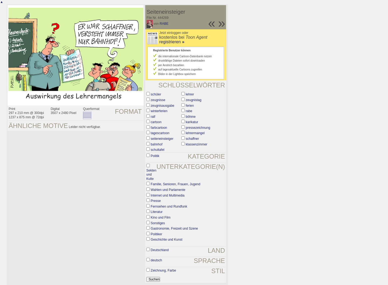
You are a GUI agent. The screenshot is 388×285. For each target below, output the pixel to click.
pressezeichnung (198, 128)
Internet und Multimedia (167, 195)
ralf (153, 117)
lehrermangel (195, 133)
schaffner (192, 139)
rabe (189, 111)
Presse (156, 201)
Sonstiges (158, 223)
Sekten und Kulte (151, 175)
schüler (156, 94)
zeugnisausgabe (162, 106)
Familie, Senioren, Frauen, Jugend (175, 184)
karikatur (192, 122)
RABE (164, 24)
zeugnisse (158, 100)
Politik (155, 156)
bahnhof (156, 144)
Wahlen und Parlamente (168, 190)
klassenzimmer (196, 144)
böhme (191, 117)
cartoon (156, 122)
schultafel (157, 150)
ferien (190, 106)
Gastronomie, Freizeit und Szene (174, 228)
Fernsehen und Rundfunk (169, 206)
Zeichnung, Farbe (163, 270)
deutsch (156, 260)
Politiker (156, 234)
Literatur (156, 212)
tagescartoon (160, 133)
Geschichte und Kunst (166, 239)
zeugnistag (193, 100)
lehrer (190, 94)
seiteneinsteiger (162, 139)
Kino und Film (160, 217)
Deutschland (160, 250)
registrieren (171, 42)
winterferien (159, 111)
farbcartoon (159, 128)
